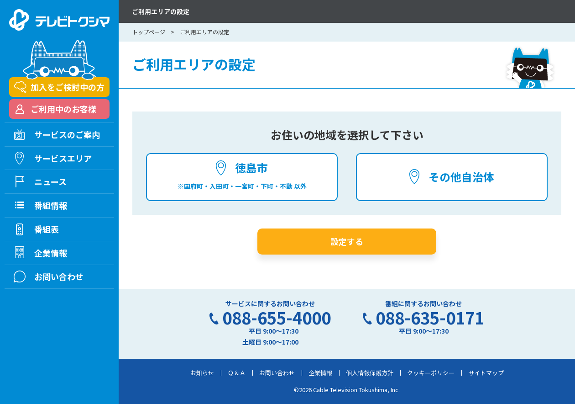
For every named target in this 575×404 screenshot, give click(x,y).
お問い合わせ (277, 372)
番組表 (46, 229)
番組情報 (50, 205)
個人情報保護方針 (369, 372)
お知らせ (202, 372)
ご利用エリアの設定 (160, 11)
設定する (346, 241)
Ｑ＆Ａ (237, 372)
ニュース (50, 181)
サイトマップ (486, 372)
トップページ (148, 32)
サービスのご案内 (67, 134)
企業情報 (320, 372)
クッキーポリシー (431, 372)
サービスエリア (63, 158)
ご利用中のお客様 (63, 109)
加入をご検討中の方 (68, 87)
